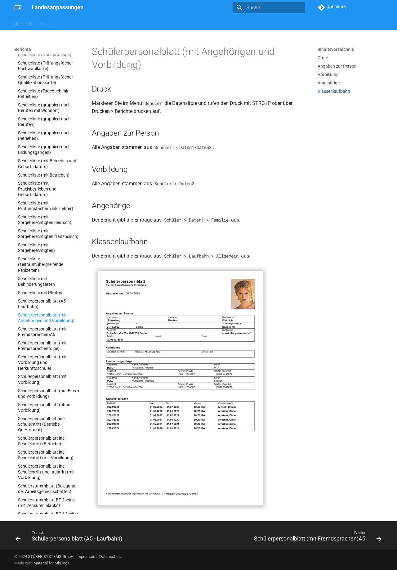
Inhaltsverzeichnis (336, 49)
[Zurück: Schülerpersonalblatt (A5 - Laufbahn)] (70, 537)
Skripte (46, 22)
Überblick (23, 22)
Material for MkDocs (51, 563)
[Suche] (269, 7)
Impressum (86, 556)
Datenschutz (110, 556)
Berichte (68, 22)
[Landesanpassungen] (18, 7)
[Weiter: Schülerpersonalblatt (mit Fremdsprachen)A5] (316, 537)
